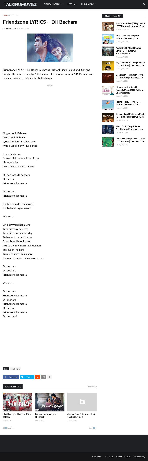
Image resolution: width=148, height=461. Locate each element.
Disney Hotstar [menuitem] (52, 4)
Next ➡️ (91, 428)
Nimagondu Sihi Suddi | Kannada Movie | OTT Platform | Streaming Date (130, 90)
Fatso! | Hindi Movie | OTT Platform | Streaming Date (127, 37)
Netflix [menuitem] (71, 4)
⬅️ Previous (9, 428)
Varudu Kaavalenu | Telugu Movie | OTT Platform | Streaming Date (130, 24)
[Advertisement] (50, 107)
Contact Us (97, 457)
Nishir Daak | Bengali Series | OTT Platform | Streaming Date (129, 127)
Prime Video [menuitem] (87, 4)
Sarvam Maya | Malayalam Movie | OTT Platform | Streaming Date (130, 115)
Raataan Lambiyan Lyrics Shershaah (46, 415)
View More (92, 386)
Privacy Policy (139, 457)
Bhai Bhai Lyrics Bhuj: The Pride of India (17, 415)
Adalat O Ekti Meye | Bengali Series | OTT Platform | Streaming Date (128, 51)
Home (5, 15)
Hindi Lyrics (13, 15)
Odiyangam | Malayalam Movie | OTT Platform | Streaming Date (130, 76)
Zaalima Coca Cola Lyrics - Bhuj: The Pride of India (81, 415)
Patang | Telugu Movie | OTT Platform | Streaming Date (128, 103)
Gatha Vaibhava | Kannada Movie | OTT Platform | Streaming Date (130, 140)
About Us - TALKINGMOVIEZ (117, 457)
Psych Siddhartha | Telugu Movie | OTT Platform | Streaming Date (130, 64)
